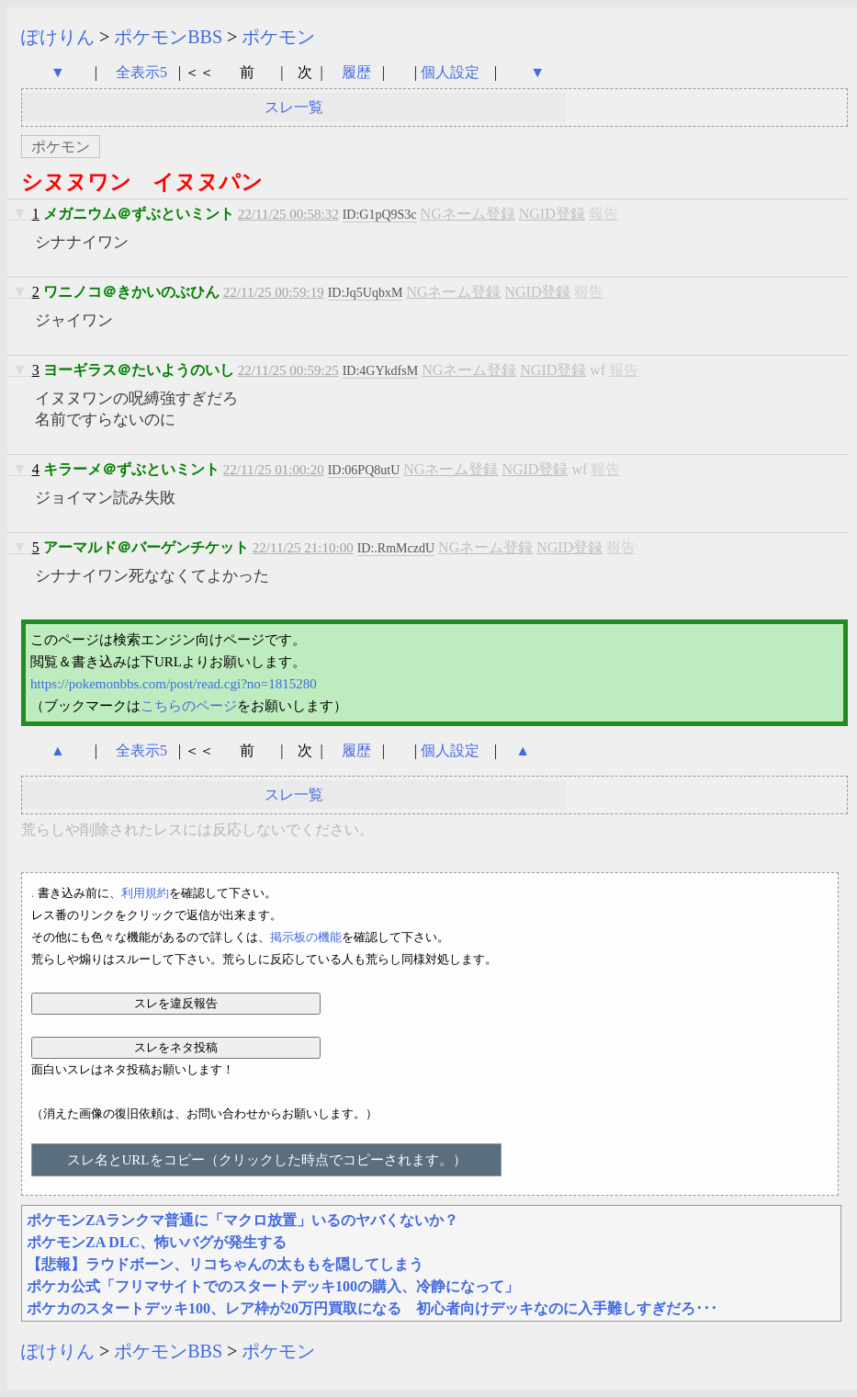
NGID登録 (552, 213)
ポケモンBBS (168, 37)
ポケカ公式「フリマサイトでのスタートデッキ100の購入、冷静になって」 (273, 1286)
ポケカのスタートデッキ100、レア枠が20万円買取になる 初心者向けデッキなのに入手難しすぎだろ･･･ (372, 1308)
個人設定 (450, 72)
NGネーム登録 (468, 213)
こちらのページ (189, 705)
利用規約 (145, 893)
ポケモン (278, 37)
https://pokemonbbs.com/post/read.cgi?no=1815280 (173, 683)
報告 (603, 213)
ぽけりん (58, 37)
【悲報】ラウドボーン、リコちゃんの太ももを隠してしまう (225, 1264)
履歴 (358, 72)
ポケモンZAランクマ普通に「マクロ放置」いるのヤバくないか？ (242, 1220)
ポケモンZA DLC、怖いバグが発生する (157, 1242)
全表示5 (141, 72)
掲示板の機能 (306, 937)
